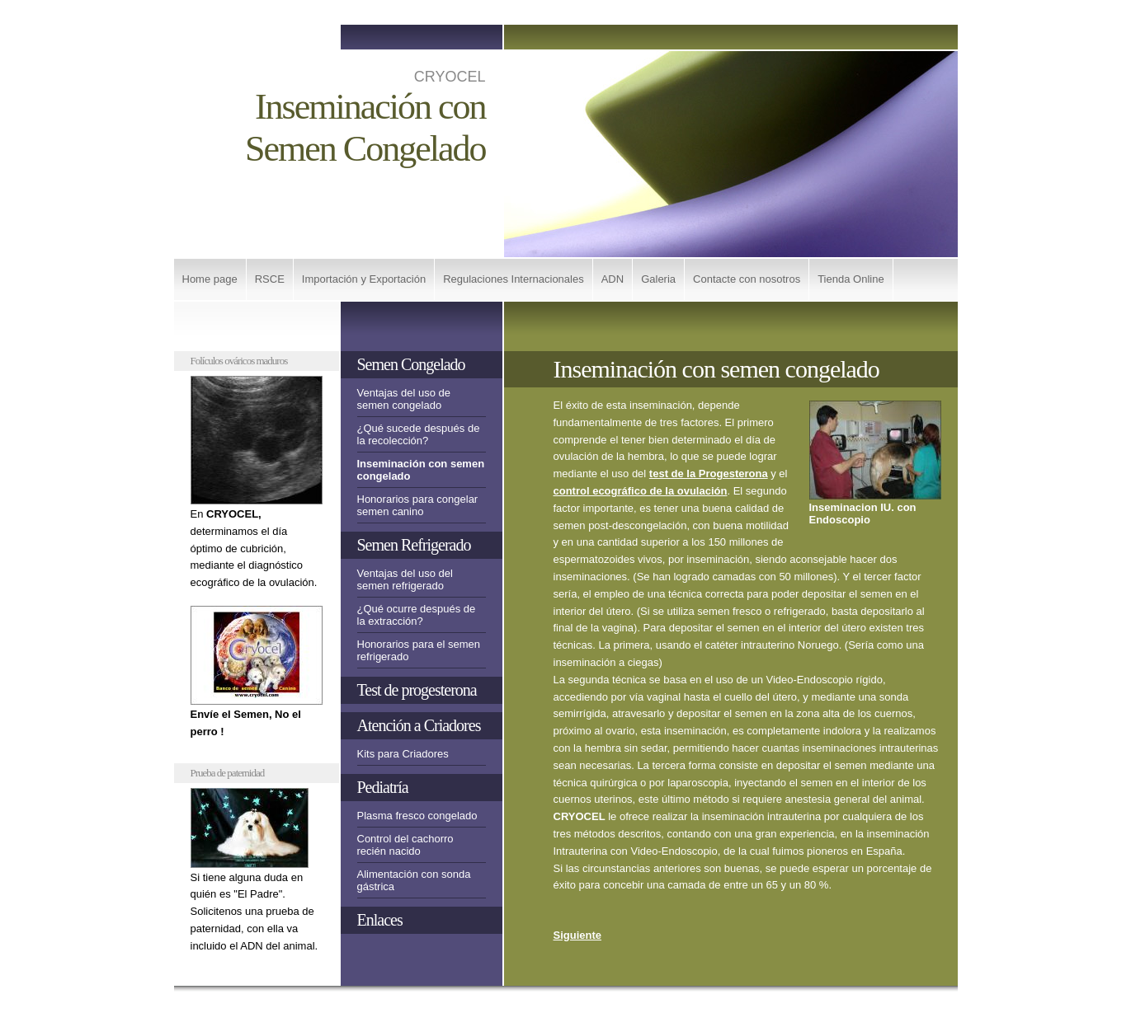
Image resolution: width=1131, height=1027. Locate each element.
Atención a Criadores (419, 725)
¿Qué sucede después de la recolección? (418, 434)
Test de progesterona (417, 690)
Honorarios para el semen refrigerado (419, 650)
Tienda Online (851, 279)
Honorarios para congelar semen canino (417, 505)
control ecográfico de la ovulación (641, 491)
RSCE (270, 279)
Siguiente (578, 935)
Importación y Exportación (364, 279)
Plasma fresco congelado (417, 815)
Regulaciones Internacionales (513, 279)
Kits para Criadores (403, 754)
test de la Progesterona (708, 473)
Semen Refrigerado (414, 545)
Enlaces (380, 920)
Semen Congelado (411, 364)
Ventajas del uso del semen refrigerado (405, 579)
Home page (210, 279)
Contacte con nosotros (746, 279)
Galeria (658, 279)
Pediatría (382, 787)
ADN (612, 279)
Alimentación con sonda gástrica (414, 880)
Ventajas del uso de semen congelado (403, 399)
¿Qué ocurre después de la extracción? (416, 615)
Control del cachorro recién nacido (405, 844)
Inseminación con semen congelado (421, 469)
